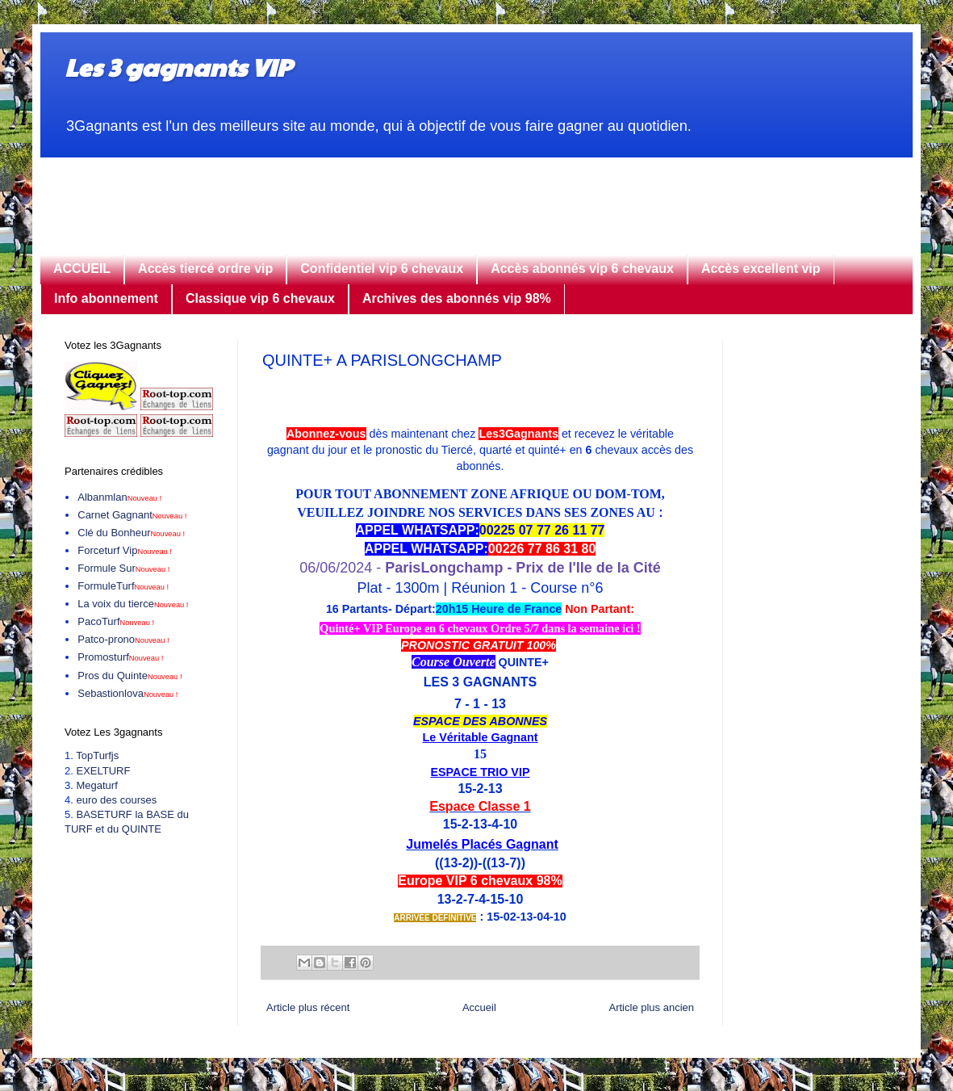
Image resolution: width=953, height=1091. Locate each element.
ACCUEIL (82, 268)
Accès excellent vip (761, 268)
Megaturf (96, 785)
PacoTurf (115, 621)
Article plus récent (307, 1007)
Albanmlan (119, 497)
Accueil (479, 1007)
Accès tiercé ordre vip (205, 268)
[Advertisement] (476, 193)
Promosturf (120, 657)
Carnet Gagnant (131, 515)
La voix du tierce (132, 604)
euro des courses (116, 800)
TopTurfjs (97, 755)
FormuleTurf (123, 586)
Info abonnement (106, 298)
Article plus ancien (652, 1007)
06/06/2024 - (479, 568)
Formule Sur (123, 568)
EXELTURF (103, 771)
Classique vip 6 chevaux (260, 298)
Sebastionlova (127, 693)
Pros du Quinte (129, 675)
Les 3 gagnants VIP (178, 66)
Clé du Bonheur (131, 533)
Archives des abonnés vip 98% (456, 298)
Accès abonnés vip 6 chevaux (582, 268)
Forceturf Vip (124, 550)
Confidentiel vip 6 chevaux (381, 268)
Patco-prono (123, 639)
